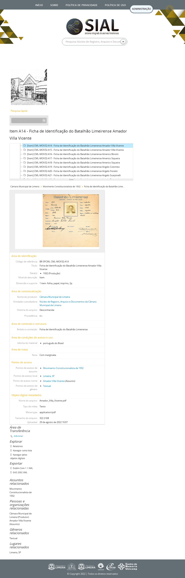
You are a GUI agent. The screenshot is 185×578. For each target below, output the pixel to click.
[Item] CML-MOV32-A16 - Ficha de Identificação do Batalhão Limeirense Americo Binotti (70, 154)
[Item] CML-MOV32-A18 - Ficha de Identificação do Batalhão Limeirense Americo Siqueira (71, 162)
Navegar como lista (21, 450)
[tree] (71, 161)
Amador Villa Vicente (54, 381)
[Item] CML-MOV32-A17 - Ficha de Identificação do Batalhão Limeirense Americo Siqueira (71, 158)
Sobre (54, 4)
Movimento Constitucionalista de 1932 (61, 186)
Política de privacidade (81, 4)
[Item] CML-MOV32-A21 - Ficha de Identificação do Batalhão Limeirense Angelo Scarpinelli (72, 175)
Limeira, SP (49, 376)
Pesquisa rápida (19, 110)
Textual (47, 386)
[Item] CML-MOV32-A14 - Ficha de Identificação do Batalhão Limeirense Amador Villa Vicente (73, 145)
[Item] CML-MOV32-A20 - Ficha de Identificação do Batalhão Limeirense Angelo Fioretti (70, 171)
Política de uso (115, 4)
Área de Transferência (169, 9)
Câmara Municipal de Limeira (24, 186)
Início (39, 4)
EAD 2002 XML (18, 472)
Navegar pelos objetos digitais (18, 456)
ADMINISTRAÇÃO (141, 8)
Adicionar (18, 436)
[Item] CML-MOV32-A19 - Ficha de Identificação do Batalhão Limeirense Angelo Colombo (71, 167)
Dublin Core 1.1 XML (21, 468)
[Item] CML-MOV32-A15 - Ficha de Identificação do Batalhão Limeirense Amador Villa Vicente (73, 150)
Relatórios (16, 446)
